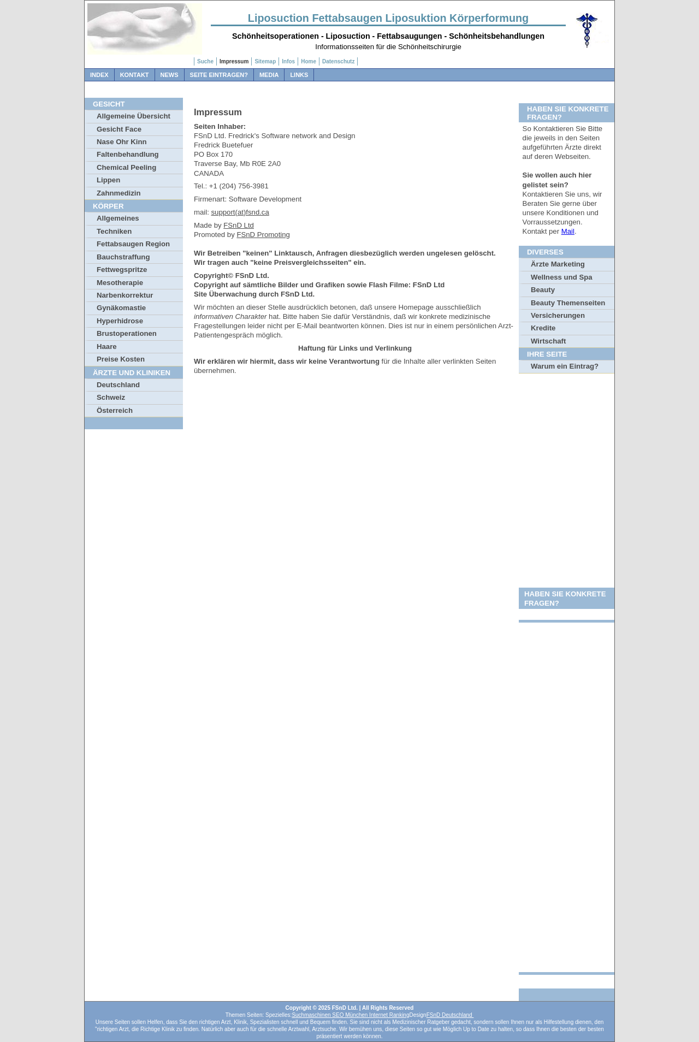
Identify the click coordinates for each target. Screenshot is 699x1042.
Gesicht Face (119, 129)
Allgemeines (118, 218)
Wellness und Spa (562, 277)
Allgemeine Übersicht (133, 116)
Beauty (543, 290)
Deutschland (118, 385)
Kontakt (134, 75)
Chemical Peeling (126, 167)
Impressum (234, 61)
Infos (288, 61)
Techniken (114, 231)
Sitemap (265, 61)
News (170, 75)
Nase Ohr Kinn (122, 142)
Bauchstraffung (123, 257)
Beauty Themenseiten (568, 303)
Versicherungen (558, 315)
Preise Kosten (121, 359)
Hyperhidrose (120, 321)
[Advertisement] (566, 546)
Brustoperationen (127, 333)
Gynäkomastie (121, 308)
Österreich (115, 410)
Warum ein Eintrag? (565, 366)
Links (299, 75)
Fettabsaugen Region (133, 244)
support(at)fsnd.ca (240, 212)
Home (308, 61)
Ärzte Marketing (558, 264)
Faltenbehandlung (128, 154)
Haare (107, 346)
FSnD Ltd (238, 225)
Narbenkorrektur (125, 295)
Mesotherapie (120, 283)
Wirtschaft (548, 341)
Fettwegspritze (122, 269)
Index (99, 75)
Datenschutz (338, 61)
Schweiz (111, 397)
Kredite (543, 328)
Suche (205, 61)
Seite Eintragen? (219, 75)
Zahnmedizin (119, 193)
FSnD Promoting (262, 234)
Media (269, 75)
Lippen (108, 180)
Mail (567, 231)
